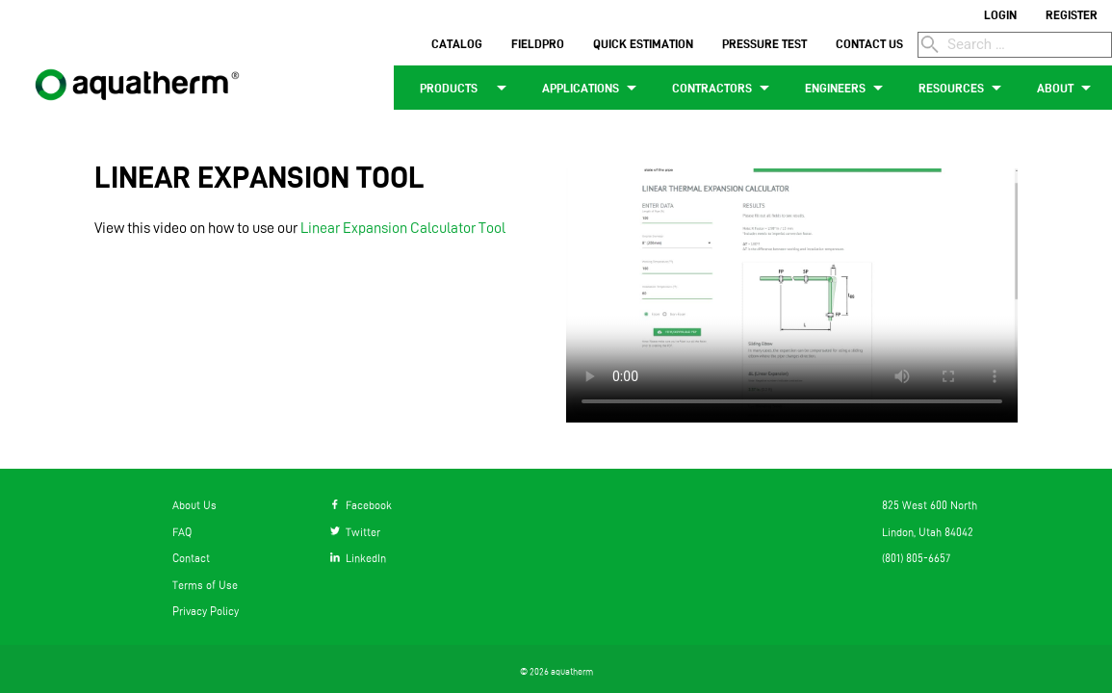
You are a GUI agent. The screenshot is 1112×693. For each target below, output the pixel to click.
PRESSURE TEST (764, 43)
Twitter (355, 532)
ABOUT (1067, 87)
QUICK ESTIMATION (643, 43)
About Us (194, 505)
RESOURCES (963, 87)
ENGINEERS (847, 87)
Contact (191, 558)
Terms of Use (205, 585)
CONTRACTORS (724, 87)
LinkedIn (358, 558)
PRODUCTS (460, 87)
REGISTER (1072, 14)
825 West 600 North (929, 505)
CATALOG (456, 43)
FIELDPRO (537, 43)
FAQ (182, 532)
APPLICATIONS (592, 87)
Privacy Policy (205, 611)
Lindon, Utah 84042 (927, 532)
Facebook (361, 505)
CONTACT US (869, 43)
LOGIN (1000, 14)
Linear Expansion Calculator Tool (402, 227)
